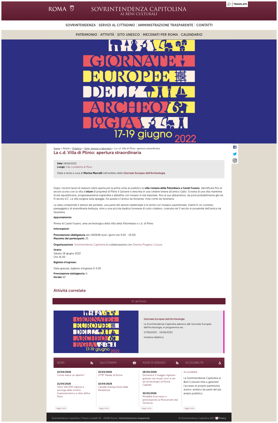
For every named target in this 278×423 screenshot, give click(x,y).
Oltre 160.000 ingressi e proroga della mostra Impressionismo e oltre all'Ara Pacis (73, 391)
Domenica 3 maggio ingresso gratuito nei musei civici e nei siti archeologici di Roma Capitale (159, 380)
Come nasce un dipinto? (71, 375)
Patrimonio (86, 35)
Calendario (191, 35)
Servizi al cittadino (117, 25)
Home (57, 148)
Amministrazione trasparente (165, 25)
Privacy (222, 418)
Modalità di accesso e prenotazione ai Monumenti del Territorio (160, 399)
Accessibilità (190, 371)
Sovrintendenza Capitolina (90, 244)
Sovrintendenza (81, 25)
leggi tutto (61, 408)
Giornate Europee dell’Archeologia (164, 319)
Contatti (204, 25)
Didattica (77, 148)
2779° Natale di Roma (110, 375)
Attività (107, 35)
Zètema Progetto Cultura (147, 244)
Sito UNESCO (128, 35)
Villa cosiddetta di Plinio (79, 166)
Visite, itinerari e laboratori (98, 148)
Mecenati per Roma (160, 35)
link (222, 349)
